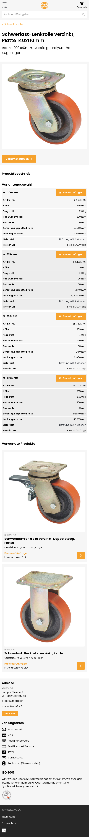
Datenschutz (9, 823)
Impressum (8, 816)
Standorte (10, 713)
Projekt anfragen (71, 192)
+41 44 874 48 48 (12, 706)
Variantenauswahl (19, 159)
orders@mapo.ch (12, 701)
